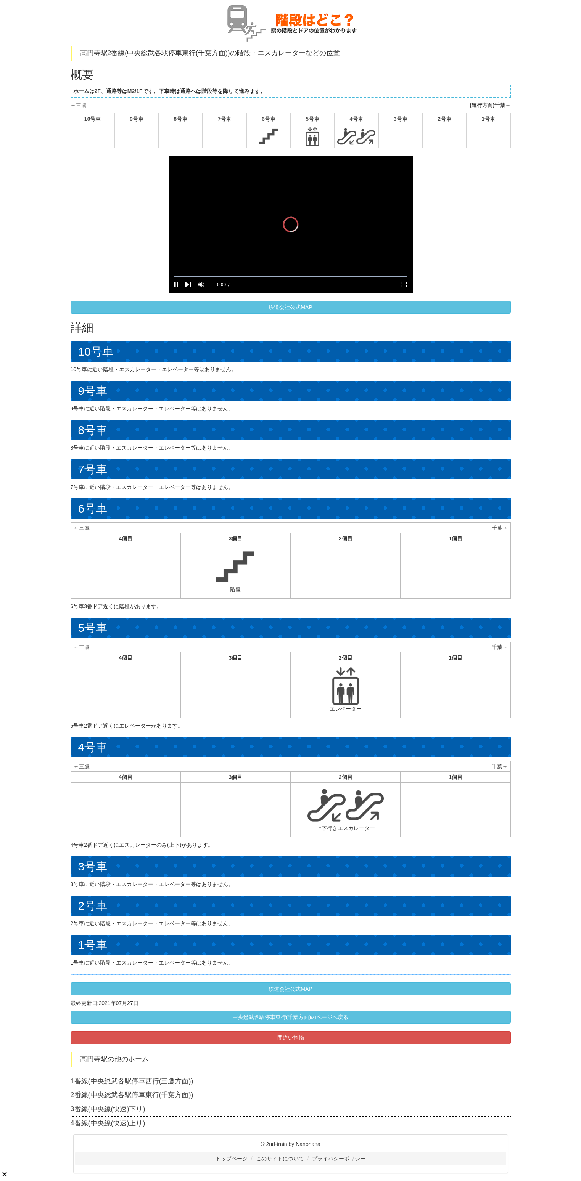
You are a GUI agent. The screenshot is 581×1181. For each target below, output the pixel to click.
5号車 (312, 119)
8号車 (180, 119)
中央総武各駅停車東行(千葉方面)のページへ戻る (290, 1017)
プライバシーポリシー (338, 1158)
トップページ (232, 1158)
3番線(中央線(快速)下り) (108, 1109)
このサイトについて (280, 1158)
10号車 (92, 119)
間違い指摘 (290, 1038)
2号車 (444, 119)
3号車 (400, 119)
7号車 (225, 119)
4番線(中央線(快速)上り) (108, 1123)
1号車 (488, 119)
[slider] (290, 276)
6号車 (268, 119)
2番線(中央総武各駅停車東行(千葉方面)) (132, 1095)
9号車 (136, 119)
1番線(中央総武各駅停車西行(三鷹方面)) (132, 1081)
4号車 (357, 119)
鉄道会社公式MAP (290, 307)
